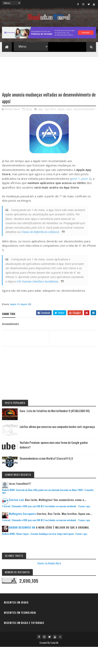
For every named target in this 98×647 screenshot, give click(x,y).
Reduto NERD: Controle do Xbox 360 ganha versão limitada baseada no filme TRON (42, 490)
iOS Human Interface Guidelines (37, 281)
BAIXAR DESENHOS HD (22, 527)
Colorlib (54, 642)
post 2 (86, 178)
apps (69, 109)
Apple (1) (15, 304)
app (40, 109)
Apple (61, 109)
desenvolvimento (84, 109)
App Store (50, 109)
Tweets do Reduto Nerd (49, 563)
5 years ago (84, 506)
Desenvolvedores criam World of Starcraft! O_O (46, 458)
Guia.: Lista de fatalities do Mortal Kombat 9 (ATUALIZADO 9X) (55, 411)
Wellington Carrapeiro (22, 514)
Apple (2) (25, 304)
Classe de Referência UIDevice (40, 232)
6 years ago (81, 533)
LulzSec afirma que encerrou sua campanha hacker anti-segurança (57, 426)
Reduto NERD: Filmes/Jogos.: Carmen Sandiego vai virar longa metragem (38, 533)
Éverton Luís (16, 500)
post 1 (75, 178)
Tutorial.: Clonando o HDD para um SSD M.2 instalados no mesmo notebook (39, 506)
